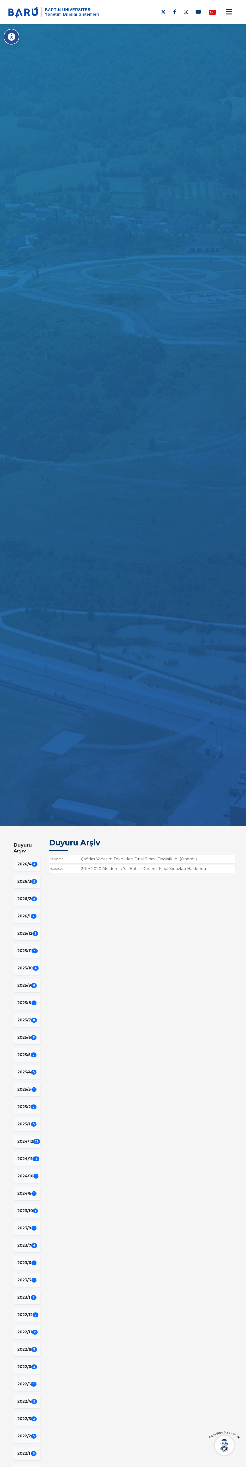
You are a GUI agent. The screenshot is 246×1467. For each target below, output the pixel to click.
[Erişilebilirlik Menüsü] (11, 37)
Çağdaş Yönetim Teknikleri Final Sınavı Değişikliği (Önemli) (139, 859)
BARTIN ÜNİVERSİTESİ (68, 10)
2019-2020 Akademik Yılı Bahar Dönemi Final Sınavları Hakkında (143, 868)
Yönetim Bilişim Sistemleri (72, 14)
